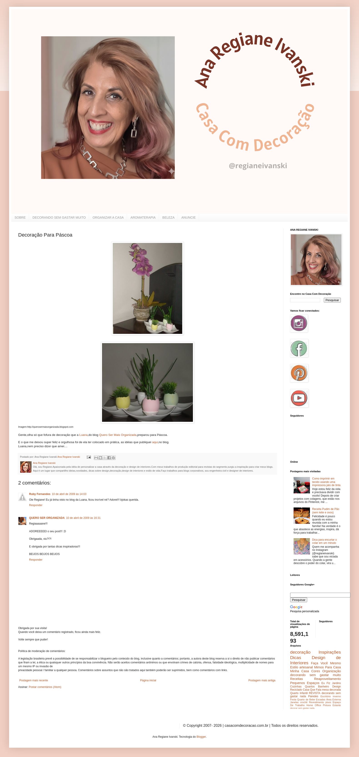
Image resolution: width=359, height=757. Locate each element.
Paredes (313, 696)
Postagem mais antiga (261, 680)
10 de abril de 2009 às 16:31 (83, 518)
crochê (303, 702)
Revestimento (316, 702)
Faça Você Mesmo (326, 663)
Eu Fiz (325, 683)
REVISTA (314, 693)
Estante (336, 705)
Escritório (325, 696)
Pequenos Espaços (304, 683)
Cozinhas (296, 686)
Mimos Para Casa (327, 667)
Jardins (336, 683)
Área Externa (333, 699)
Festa (293, 699)
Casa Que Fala (312, 689)
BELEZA (168, 217)
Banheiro (323, 686)
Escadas (320, 699)
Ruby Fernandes (39, 494)
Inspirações (330, 652)
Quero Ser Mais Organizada (117, 435)
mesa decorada (331, 689)
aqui (155, 442)
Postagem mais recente (33, 680)
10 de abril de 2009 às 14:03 (69, 494)
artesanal (306, 667)
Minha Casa (299, 671)
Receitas (296, 679)
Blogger (201, 736)
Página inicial (148, 680)
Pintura (327, 705)
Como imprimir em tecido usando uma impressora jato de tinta (326, 482)
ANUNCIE (188, 217)
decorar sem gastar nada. (302, 708)
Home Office (314, 705)
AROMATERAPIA (142, 217)
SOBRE (20, 217)
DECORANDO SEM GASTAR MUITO (59, 217)
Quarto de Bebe (306, 699)
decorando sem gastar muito (315, 675)
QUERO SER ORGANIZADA (47, 518)
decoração (300, 652)
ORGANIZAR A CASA (108, 217)
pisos (328, 702)
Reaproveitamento (327, 679)
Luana (83, 435)
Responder (35, 505)
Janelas (294, 702)
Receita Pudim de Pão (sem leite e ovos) (325, 510)
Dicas (295, 657)
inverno (337, 696)
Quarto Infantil (299, 693)
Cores (315, 671)
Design (336, 686)
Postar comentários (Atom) (45, 687)
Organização (331, 671)
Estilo (294, 667)
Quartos (310, 686)
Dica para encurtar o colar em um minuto (324, 541)
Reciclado (296, 689)
